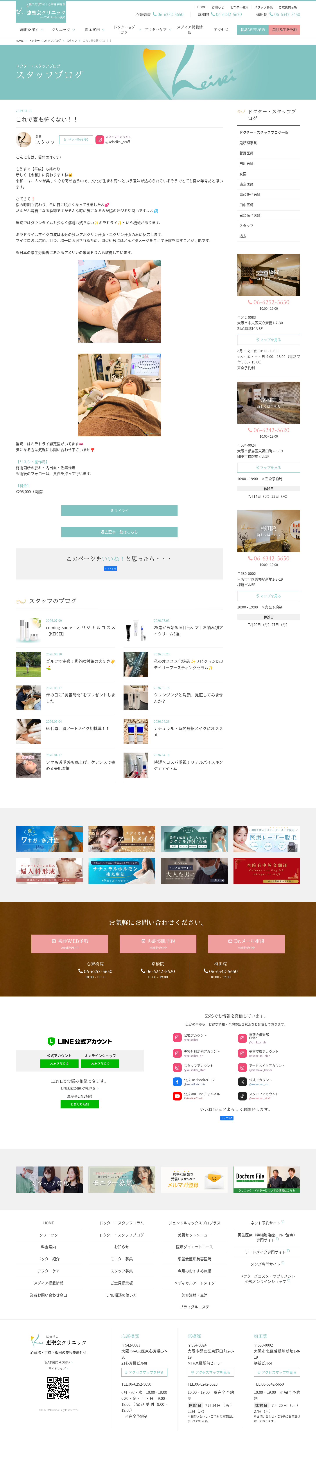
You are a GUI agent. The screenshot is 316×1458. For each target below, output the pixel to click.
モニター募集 (121, 1253)
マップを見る (269, 338)
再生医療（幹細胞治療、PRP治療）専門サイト (267, 1231)
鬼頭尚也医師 (249, 214)
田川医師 (246, 162)
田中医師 (246, 204)
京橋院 (194, 1330)
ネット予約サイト (267, 1217)
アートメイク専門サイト (267, 1246)
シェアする (110, 567)
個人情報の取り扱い (58, 1359)
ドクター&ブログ (124, 29)
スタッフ (246, 224)
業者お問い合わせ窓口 (48, 1289)
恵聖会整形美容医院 (194, 1253)
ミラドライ (119, 509)
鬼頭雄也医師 (249, 193)
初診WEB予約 (253, 29)
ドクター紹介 (49, 1253)
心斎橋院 (130, 1330)
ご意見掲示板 (121, 1277)
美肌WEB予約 (284, 29)
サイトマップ (58, 1366)
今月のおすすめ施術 (194, 1265)
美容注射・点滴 (194, 1289)
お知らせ (121, 1240)
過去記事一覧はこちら (119, 531)
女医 (242, 173)
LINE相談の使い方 (121, 1289)
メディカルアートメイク (194, 1277)
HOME (48, 1217)
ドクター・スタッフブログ (121, 1228)
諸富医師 (246, 183)
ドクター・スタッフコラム (121, 1217)
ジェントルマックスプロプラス (195, 1217)
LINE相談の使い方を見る (80, 1085)
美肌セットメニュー (194, 1228)
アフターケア (155, 29)
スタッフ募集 (121, 1265)
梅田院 (260, 1330)
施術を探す (29, 29)
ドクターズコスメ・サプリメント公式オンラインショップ (267, 1272)
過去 (242, 235)
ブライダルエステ (194, 1301)
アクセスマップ (144, 1366)
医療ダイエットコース (194, 1240)
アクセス (221, 29)
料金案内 (92, 29)
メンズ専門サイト (267, 1258)
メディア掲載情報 (190, 29)
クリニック (61, 29)
